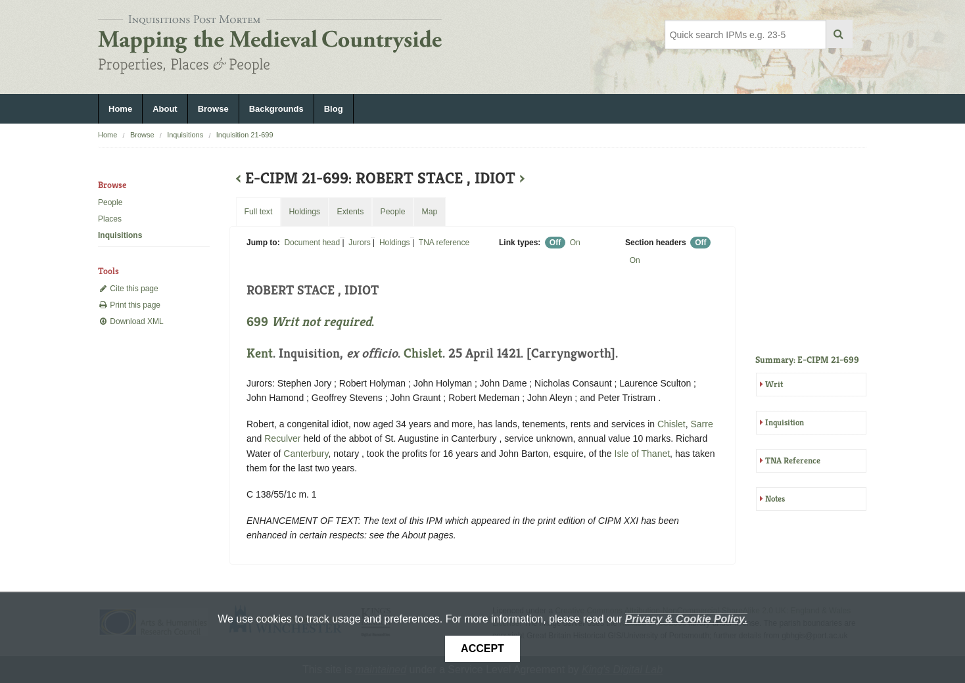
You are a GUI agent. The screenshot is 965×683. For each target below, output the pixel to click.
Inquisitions (185, 135)
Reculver (282, 438)
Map (429, 211)
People (110, 202)
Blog (333, 109)
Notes (775, 498)
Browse (213, 109)
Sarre (702, 424)
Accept (482, 648)
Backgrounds (276, 109)
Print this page (129, 305)
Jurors (359, 242)
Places (110, 219)
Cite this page (128, 288)
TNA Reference (792, 460)
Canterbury (305, 453)
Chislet (423, 353)
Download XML (131, 321)
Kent (260, 353)
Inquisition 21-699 (244, 135)
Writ (774, 384)
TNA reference (444, 242)
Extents (350, 211)
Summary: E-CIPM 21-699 (807, 359)
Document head (312, 242)
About (165, 109)
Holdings (394, 242)
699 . (310, 322)
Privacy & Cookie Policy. (686, 618)
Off (555, 242)
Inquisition (784, 422)
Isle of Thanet (643, 453)
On (575, 242)
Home (120, 109)
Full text (258, 211)
